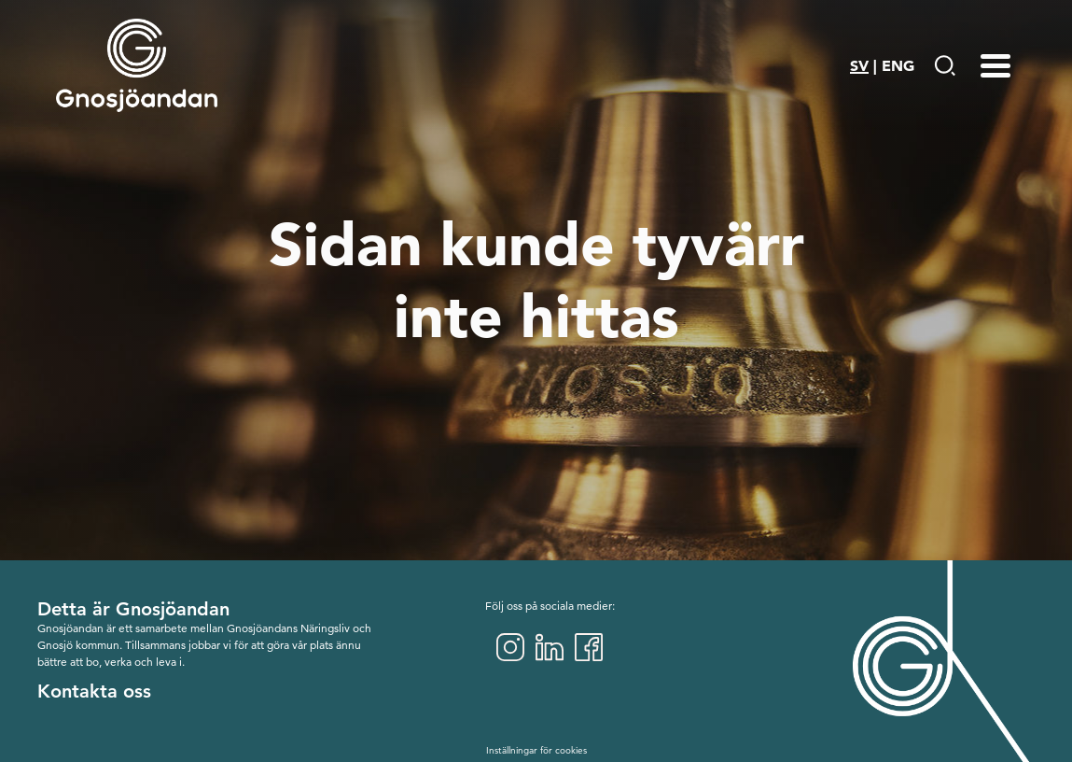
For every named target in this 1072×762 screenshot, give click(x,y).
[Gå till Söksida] (944, 65)
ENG (898, 65)
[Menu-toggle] (995, 65)
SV (859, 65)
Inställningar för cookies (536, 750)
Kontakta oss (94, 691)
